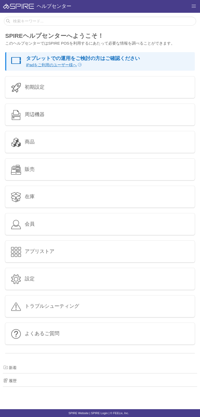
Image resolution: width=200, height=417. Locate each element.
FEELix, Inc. (121, 413)
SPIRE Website (78, 413)
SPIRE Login (99, 413)
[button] (193, 6)
